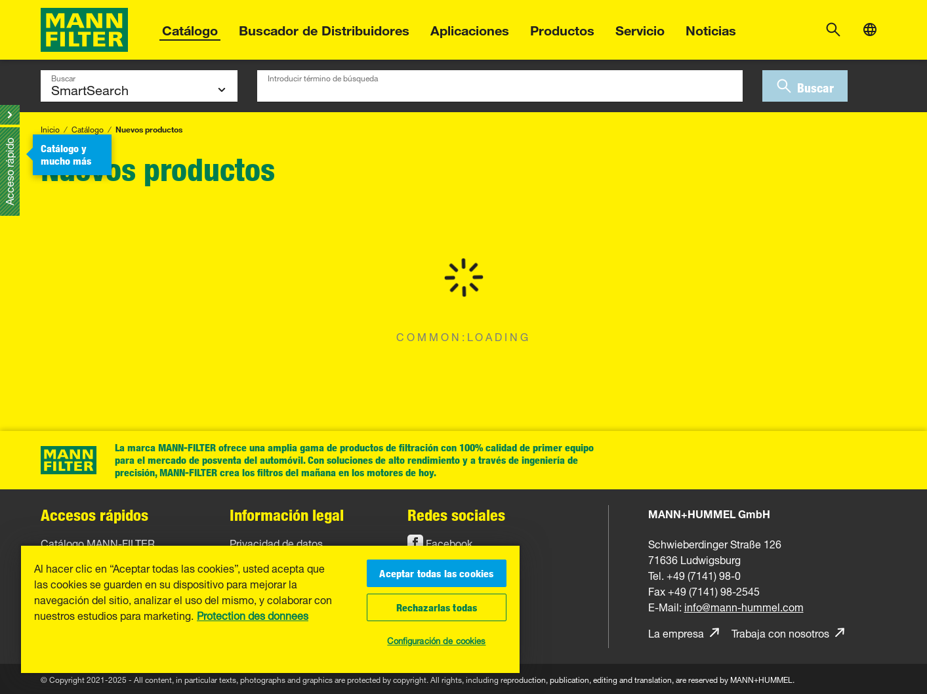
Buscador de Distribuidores (324, 28)
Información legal (287, 514)
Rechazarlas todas (437, 607)
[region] (270, 608)
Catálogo (190, 28)
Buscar (63, 76)
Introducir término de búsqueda (323, 76)
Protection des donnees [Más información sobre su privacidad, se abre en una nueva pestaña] (252, 614)
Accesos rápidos (94, 514)
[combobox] (500, 86)
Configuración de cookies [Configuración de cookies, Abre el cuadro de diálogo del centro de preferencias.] (436, 639)
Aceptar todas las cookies (436, 573)
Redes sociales (456, 514)
